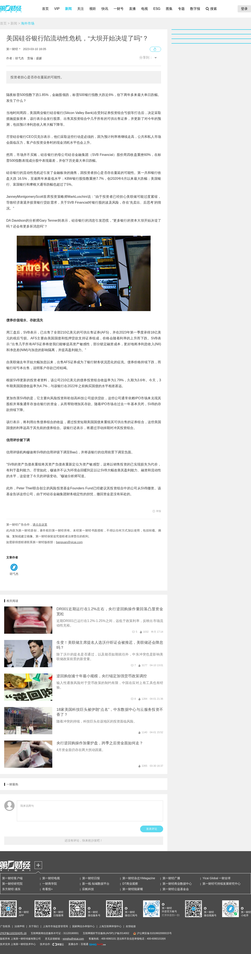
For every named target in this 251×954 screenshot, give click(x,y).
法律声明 (19, 926)
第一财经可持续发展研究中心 (221, 883)
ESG (156, 8)
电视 (144, 8)
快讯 (104, 8)
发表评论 (151, 828)
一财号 (119, 8)
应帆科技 (88, 889)
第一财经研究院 (12, 883)
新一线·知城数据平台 (95, 883)
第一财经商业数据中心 (177, 883)
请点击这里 (40, 524)
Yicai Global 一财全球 (216, 878)
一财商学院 (49, 883)
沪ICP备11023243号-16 (13, 933)
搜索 (213, 8)
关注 (80, 8)
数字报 (195, 8)
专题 (181, 8)
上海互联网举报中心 (110, 926)
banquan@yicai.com (69, 542)
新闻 (68, 8)
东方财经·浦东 (11, 889)
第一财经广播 (171, 878)
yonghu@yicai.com (73, 938)
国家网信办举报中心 (83, 926)
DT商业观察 (130, 883)
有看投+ (47, 889)
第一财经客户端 (12, 878)
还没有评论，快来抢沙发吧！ (84, 840)
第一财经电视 (51, 878)
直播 (132, 8)
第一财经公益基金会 (176, 889)
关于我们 (34, 926)
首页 (45, 8)
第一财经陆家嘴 (132, 889)
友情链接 (131, 926)
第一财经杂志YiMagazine (138, 878)
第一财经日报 (91, 878)
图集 (169, 8)
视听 (92, 8)
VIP (57, 8)
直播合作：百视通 (78, 944)
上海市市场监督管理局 (55, 926)
